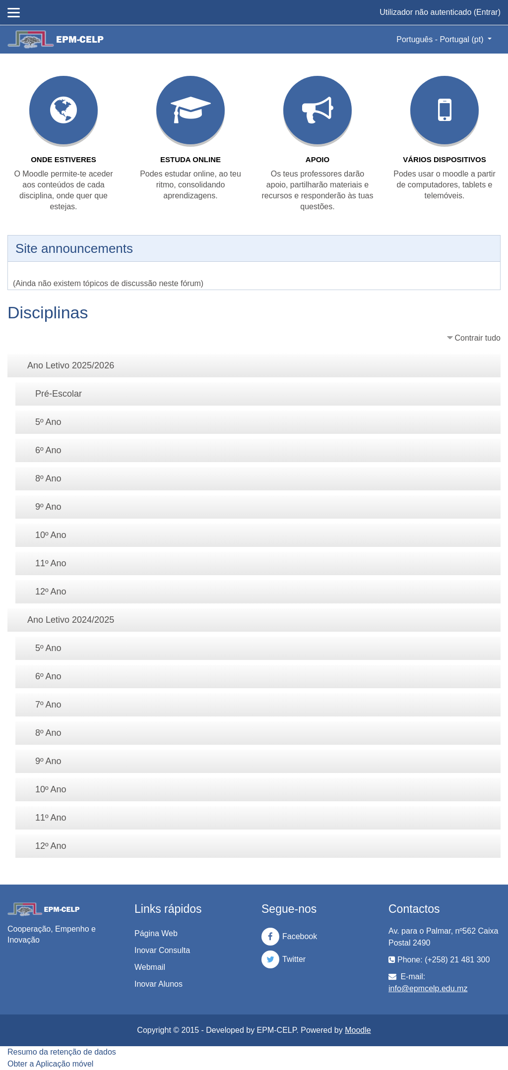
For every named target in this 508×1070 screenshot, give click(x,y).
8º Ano (48, 478)
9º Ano (48, 507)
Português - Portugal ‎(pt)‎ (441, 39)
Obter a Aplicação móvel (50, 1064)
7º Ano (48, 705)
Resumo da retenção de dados (61, 1052)
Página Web (156, 933)
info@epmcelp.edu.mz (427, 988)
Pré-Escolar (58, 394)
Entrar (487, 12)
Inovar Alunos (158, 984)
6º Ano (48, 450)
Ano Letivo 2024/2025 (70, 620)
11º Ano (50, 563)
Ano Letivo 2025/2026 (70, 365)
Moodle (358, 1030)
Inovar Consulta (162, 950)
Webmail (149, 967)
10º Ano (50, 535)
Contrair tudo (478, 338)
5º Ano (48, 422)
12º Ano (50, 591)
